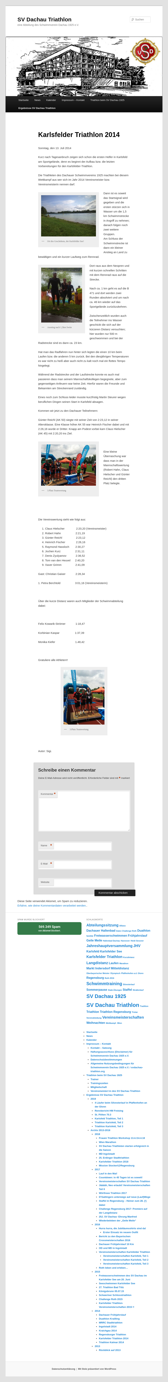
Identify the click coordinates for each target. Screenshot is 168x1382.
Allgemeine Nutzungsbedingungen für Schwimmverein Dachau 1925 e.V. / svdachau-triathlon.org (117, 1067)
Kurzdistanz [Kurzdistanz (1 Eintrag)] (128, 957)
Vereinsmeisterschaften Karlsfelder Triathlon (124, 1252)
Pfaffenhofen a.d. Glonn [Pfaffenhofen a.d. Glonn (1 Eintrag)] (132, 973)
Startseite (24, 100)
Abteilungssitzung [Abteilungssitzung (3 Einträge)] (102, 925)
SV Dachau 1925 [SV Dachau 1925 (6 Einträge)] (106, 996)
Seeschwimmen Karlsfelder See (117, 1283)
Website (45, 882)
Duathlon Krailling (109, 1318)
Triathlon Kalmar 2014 (111, 1342)
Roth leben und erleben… (113, 1267)
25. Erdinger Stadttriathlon (114, 1157)
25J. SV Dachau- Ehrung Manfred (118, 1216)
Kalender (51, 100)
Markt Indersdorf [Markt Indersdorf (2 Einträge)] (98, 968)
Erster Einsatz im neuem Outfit (120, 1232)
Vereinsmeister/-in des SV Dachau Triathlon (115, 1091)
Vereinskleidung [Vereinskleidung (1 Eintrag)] (94, 1018)
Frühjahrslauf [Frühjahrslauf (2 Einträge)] (137, 935)
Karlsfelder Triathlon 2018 (113, 1161)
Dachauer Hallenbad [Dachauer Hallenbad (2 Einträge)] (100, 930)
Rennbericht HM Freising (109, 1110)
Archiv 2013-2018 (100, 1130)
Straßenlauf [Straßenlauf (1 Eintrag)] (138, 990)
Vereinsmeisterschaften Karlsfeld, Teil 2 (125, 1259)
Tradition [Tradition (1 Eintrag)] (144, 1006)
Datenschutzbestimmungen (106, 1059)
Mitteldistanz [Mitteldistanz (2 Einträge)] (120, 968)
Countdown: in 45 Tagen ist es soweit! (120, 1177)
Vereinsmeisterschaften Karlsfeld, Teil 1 (125, 1255)
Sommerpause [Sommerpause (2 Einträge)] (96, 989)
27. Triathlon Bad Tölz (111, 1287)
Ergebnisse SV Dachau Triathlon (37, 108)
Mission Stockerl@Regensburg (116, 1165)
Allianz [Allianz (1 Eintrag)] (122, 926)
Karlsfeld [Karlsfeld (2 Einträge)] (92, 951)
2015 (97, 1271)
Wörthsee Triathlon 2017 (113, 1193)
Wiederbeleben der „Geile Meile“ (117, 1220)
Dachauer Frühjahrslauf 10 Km (116, 1244)
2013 (97, 1346)
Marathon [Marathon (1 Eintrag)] (123, 963)
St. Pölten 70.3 (103, 1114)
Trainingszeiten (99, 1083)
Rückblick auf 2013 (110, 1350)
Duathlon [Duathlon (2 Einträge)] (143, 930)
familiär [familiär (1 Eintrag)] (89, 936)
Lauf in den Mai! (108, 1173)
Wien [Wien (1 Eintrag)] (119, 1023)
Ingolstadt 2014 (108, 1326)
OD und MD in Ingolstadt (113, 1248)
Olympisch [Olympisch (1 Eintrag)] (115, 973)
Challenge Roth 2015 (111, 1299)
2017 (97, 1169)
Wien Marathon (107, 1142)
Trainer (95, 1079)
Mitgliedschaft (99, 1087)
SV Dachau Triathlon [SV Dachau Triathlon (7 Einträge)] (112, 1005)
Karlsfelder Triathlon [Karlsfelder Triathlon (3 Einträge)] (104, 957)
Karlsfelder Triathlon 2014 (113, 1338)
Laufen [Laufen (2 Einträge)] (114, 963)
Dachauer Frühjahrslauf (112, 1314)
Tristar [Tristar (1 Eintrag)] (135, 1012)
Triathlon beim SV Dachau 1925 (107, 100)
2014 (97, 1311)
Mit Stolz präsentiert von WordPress (97, 1369)
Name (46, 845)
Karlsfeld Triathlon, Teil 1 (109, 1118)
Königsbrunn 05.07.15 (111, 1291)
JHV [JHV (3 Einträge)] (137, 946)
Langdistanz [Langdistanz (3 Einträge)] (97, 963)
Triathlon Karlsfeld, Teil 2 (109, 1122)
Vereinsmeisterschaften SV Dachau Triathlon (124, 1181)
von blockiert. (49, 928)
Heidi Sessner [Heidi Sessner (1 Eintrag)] (137, 941)
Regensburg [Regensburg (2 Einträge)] (95, 977)
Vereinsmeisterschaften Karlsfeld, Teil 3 (125, 1263)
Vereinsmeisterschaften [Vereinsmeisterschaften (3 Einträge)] (123, 1017)
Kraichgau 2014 (108, 1330)
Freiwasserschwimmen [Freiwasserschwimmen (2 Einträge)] (110, 935)
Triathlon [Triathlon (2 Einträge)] (92, 1011)
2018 (97, 1134)
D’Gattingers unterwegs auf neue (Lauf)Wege (124, 1197)
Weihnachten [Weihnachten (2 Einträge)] (95, 1022)
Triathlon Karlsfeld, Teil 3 (109, 1126)
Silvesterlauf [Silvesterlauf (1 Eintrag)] (128, 984)
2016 (97, 1224)
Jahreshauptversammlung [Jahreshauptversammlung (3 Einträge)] (109, 946)
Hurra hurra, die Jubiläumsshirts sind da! (122, 1228)
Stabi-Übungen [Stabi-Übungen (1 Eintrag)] (115, 990)
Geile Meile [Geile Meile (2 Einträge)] (94, 940)
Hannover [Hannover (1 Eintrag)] (125, 941)
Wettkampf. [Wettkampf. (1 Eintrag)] (111, 1023)
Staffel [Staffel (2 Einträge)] (127, 989)
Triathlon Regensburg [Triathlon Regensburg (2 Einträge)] (115, 1011)
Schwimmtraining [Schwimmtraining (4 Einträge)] (104, 983)
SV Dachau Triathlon (44, 19)
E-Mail (46, 864)
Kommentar (48, 794)
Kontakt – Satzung (101, 1047)
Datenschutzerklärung (63, 1369)
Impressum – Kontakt (73, 100)
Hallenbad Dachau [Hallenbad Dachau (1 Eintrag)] (111, 941)
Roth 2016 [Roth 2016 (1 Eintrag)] (109, 978)
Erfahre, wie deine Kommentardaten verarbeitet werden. (52, 905)
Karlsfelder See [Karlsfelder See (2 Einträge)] (111, 951)
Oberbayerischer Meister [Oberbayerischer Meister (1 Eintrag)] (97, 973)
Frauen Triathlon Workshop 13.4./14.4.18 (122, 1138)
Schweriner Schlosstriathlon (115, 1295)
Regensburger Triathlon (112, 1334)
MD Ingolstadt (107, 1153)
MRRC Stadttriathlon (110, 1322)
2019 (93, 1098)
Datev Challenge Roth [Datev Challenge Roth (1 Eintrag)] (126, 931)
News (37, 100)
